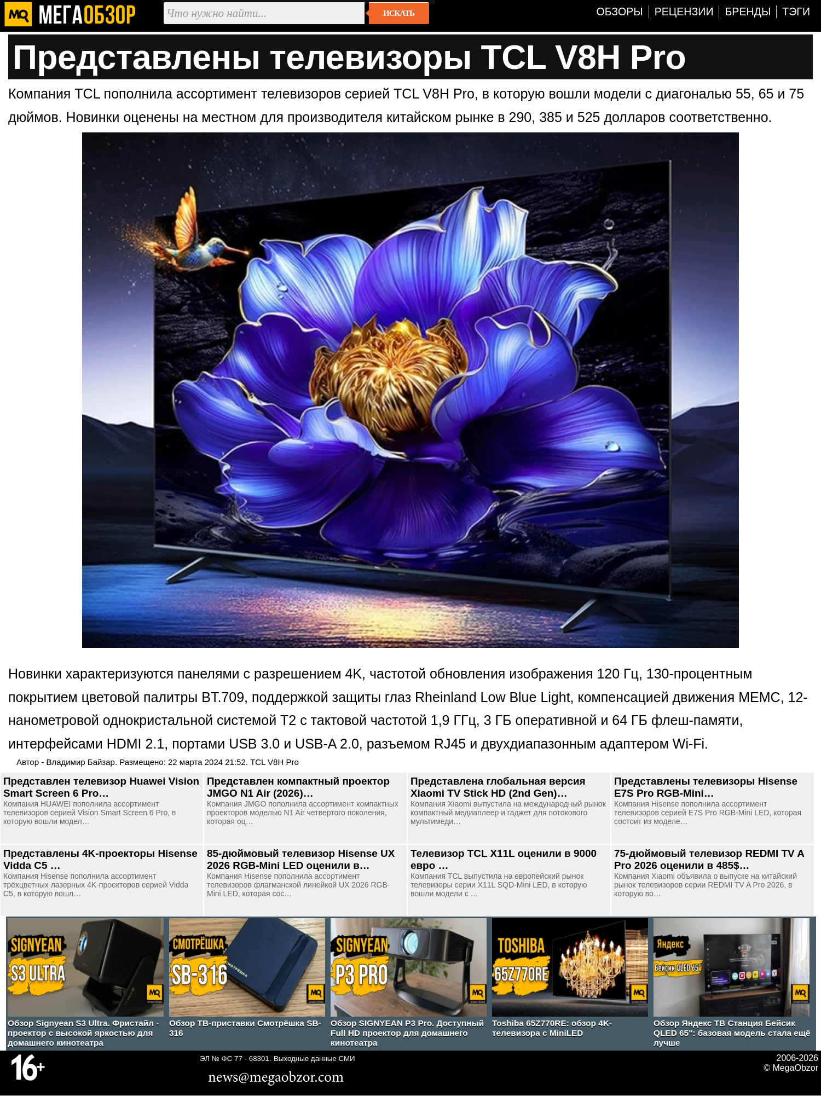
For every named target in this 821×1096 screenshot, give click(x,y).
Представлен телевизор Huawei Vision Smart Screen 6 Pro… (101, 787)
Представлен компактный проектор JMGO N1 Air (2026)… (298, 787)
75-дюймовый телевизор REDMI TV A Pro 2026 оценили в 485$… (709, 859)
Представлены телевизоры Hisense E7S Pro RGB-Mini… (705, 787)
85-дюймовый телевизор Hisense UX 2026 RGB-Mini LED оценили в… (301, 859)
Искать (398, 13)
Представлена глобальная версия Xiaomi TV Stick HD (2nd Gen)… (498, 787)
